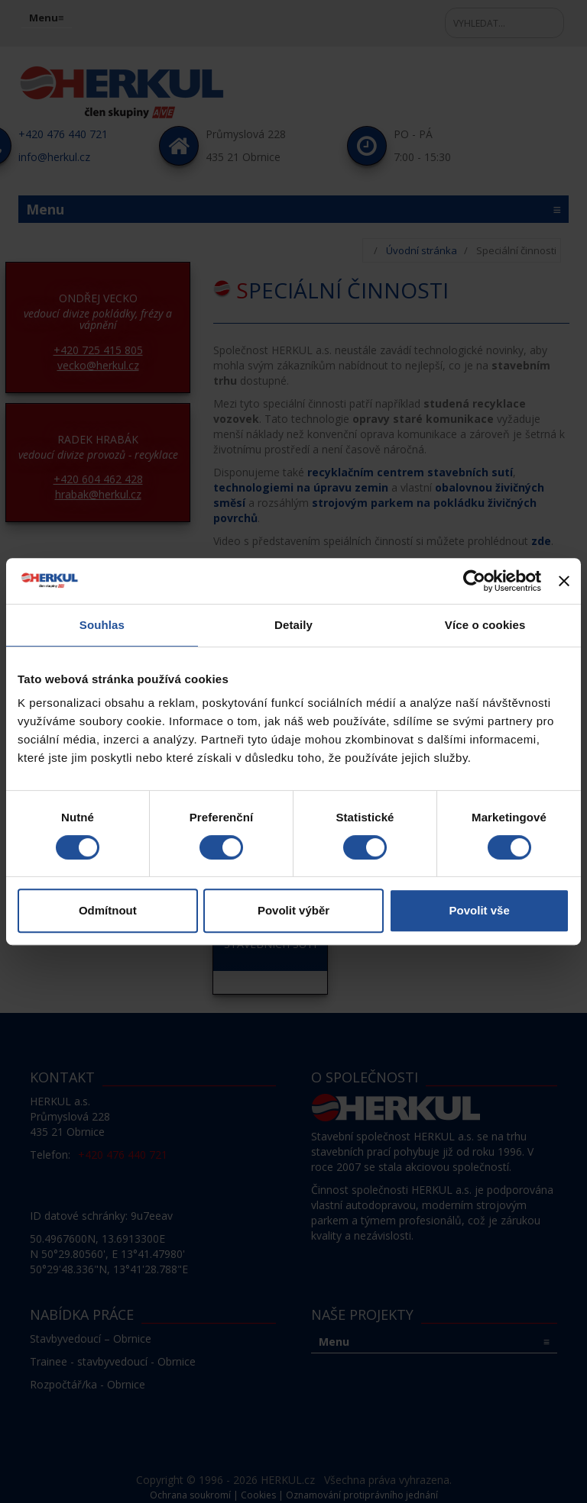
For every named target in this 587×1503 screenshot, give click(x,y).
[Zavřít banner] (564, 581)
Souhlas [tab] (102, 624)
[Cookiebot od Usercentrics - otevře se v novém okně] (474, 580)
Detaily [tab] (293, 624)
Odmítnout (108, 910)
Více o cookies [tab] (485, 624)
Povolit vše (479, 910)
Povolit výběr (293, 910)
